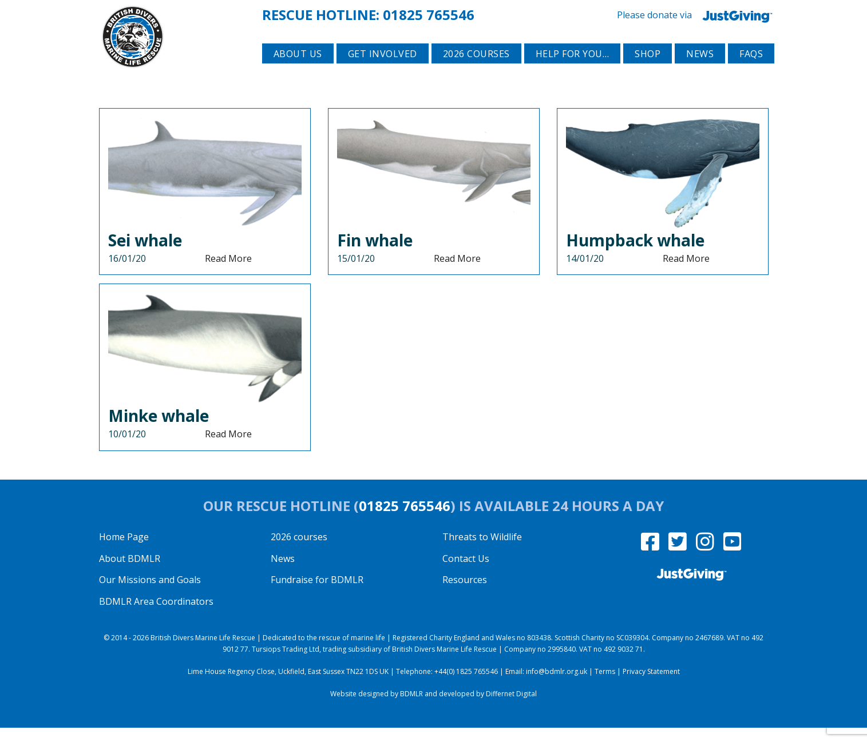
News (700, 69)
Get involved (382, 69)
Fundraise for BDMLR (317, 594)
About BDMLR (129, 572)
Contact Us (465, 572)
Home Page (124, 550)
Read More (228, 272)
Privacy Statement (651, 685)
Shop (647, 69)
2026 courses (476, 69)
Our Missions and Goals (150, 594)
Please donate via (697, 14)
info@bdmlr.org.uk (556, 685)
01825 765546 (428, 13)
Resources (464, 594)
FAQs (751, 69)
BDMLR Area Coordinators (156, 615)
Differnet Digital (511, 707)
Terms (605, 685)
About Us (298, 69)
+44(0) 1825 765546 (466, 685)
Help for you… (572, 69)
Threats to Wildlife (482, 550)
